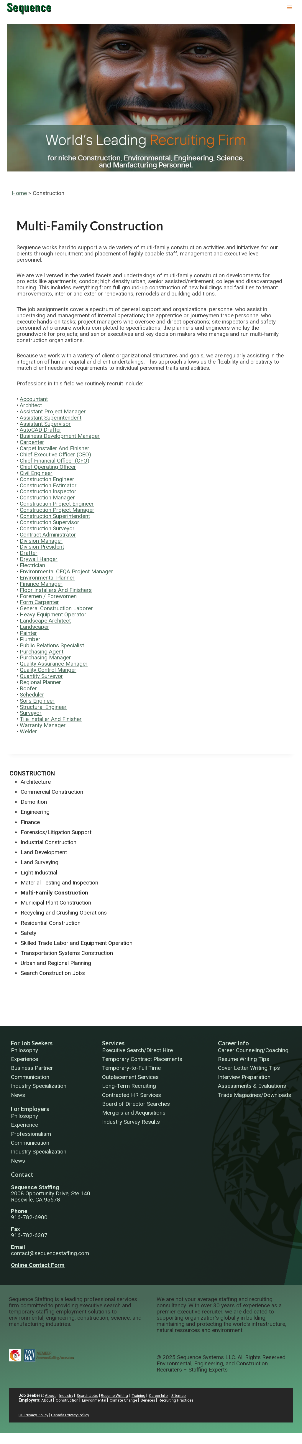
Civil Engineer (36, 473)
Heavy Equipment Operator (53, 614)
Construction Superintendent (55, 516)
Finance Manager (41, 583)
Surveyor (31, 712)
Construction (32, 773)
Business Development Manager (60, 436)
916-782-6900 (29, 1217)
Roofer (28, 688)
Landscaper (34, 626)
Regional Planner (40, 682)
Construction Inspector (48, 491)
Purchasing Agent (41, 651)
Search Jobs (90, 1395)
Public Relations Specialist (52, 645)
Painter (28, 633)
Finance (30, 822)
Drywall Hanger (39, 559)
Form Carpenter (39, 602)
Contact (22, 1174)
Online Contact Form (38, 1265)
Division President (42, 546)
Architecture (36, 781)
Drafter (28, 552)
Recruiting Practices (185, 1400)
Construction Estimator (48, 485)
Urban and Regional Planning (56, 963)
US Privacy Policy (34, 1414)
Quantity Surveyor (41, 676)
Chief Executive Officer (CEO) (55, 454)
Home (19, 193)
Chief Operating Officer (48, 466)
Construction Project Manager (57, 509)
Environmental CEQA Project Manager (66, 571)
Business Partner (32, 1068)
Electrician (32, 565)
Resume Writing (119, 1395)
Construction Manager (47, 497)
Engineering (35, 811)
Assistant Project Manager (53, 411)
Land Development (44, 852)
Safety (28, 933)
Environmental (97, 1400)
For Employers (30, 1108)
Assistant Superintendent (50, 417)
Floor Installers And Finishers (56, 590)
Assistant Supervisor (45, 423)
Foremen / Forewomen (48, 596)
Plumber (30, 639)
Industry (67, 1395)
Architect (31, 405)
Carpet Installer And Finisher (54, 448)
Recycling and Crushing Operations (64, 912)
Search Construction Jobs (53, 973)
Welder (28, 731)
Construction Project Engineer (57, 503)
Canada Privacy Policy (73, 1414)
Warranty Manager (43, 725)
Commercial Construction (52, 791)
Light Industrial (39, 872)
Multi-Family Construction (54, 892)
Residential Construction (51, 923)
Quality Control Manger (48, 669)
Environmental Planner (47, 577)
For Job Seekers (31, 1043)
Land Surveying (39, 862)
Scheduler (32, 694)
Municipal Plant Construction (56, 902)
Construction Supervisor (49, 522)
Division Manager (41, 540)
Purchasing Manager (45, 657)
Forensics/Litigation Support (56, 832)
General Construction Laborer (56, 608)
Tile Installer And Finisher (51, 719)
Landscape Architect (45, 620)
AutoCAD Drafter (40, 429)
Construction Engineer (47, 479)
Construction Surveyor (47, 528)
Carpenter (32, 442)
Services (113, 1043)
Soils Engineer (37, 700)
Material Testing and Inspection (59, 882)
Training (144, 1395)
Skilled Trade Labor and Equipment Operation (76, 943)
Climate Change (129, 1400)
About (50, 1395)
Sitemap (188, 1395)
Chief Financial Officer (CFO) (54, 460)
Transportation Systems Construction (67, 953)
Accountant (34, 399)
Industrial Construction (48, 842)
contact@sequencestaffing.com (50, 1253)
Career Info (233, 1043)
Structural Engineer (43, 707)
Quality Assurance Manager (54, 663)
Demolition (34, 801)
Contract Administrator (48, 534)
